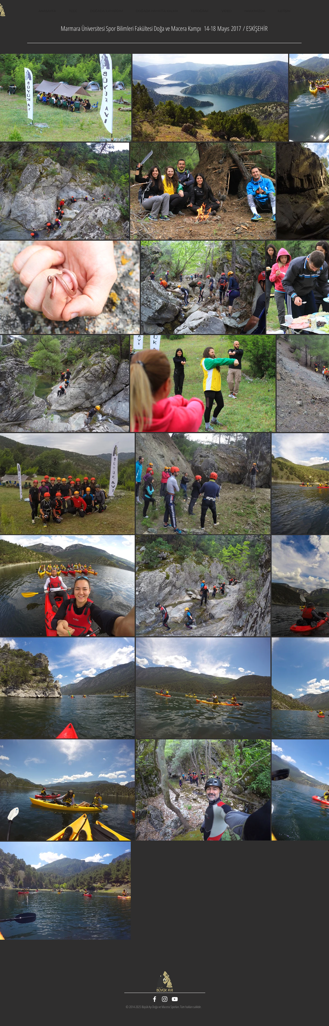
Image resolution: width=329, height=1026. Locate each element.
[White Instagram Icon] (164, 999)
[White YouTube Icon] (174, 999)
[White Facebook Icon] (154, 999)
